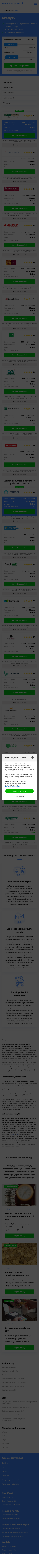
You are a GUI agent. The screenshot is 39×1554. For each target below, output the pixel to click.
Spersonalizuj (19, 796)
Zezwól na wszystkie (19, 791)
